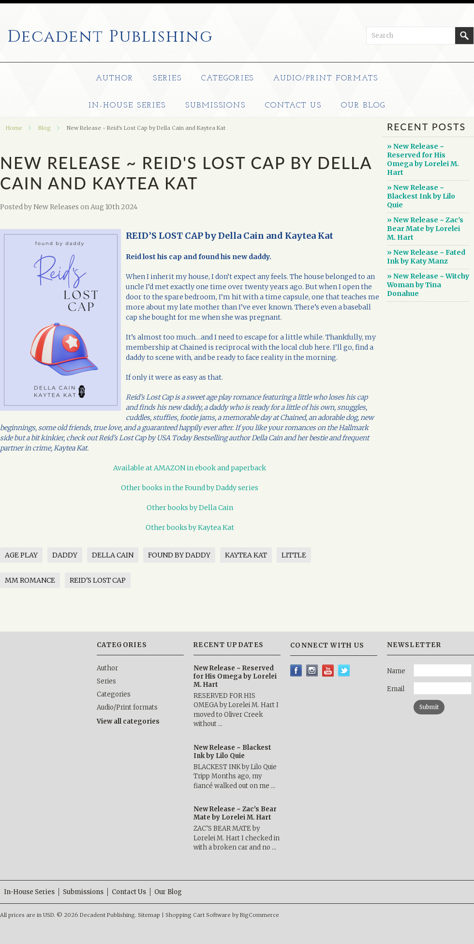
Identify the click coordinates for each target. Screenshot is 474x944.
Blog (44, 127)
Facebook (296, 671)
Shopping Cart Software (198, 915)
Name (396, 671)
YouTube (328, 671)
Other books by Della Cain (190, 507)
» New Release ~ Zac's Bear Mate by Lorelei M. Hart (425, 229)
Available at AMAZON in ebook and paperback (189, 468)
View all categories (128, 721)
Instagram (312, 671)
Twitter (344, 671)
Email (395, 689)
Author (114, 78)
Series (167, 78)
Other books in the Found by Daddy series (189, 487)
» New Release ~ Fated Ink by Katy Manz (426, 256)
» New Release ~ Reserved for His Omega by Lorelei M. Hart (423, 159)
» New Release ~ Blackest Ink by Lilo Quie (421, 196)
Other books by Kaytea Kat (190, 527)
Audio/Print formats (325, 78)
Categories (227, 78)
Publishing (110, 37)
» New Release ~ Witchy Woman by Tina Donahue (428, 285)
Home (14, 127)
